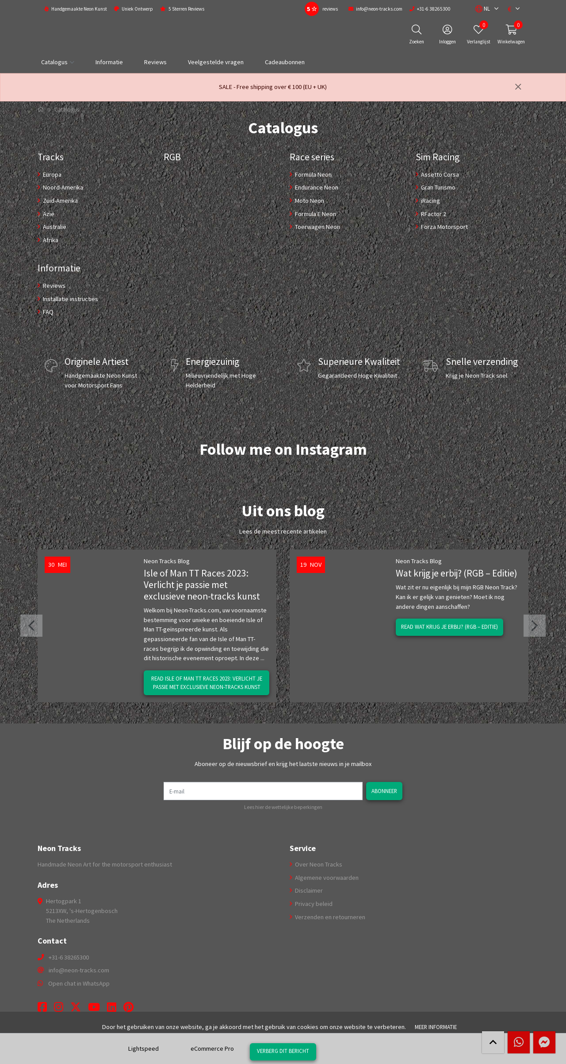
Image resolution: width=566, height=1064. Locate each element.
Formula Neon (313, 174)
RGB (172, 157)
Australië (54, 227)
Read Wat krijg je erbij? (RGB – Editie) (449, 626)
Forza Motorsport (444, 227)
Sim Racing (437, 157)
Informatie (109, 62)
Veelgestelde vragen (216, 62)
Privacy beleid (313, 904)
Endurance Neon (316, 187)
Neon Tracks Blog (167, 561)
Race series (312, 157)
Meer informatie (436, 1026)
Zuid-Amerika (60, 201)
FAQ (48, 312)
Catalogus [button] (54, 62)
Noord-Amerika (62, 187)
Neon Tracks (59, 848)
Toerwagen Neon (317, 227)
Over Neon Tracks (318, 864)
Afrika (50, 240)
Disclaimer (308, 890)
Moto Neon (309, 201)
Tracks (51, 157)
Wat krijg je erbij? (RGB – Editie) (456, 573)
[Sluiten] (518, 87)
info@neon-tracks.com (79, 970)
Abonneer (384, 790)
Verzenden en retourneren (329, 917)
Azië (48, 214)
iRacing (430, 201)
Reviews (155, 62)
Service (303, 848)
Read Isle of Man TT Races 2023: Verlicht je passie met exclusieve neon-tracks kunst (206, 682)
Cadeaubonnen (285, 62)
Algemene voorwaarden (326, 878)
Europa (51, 174)
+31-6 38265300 (69, 957)
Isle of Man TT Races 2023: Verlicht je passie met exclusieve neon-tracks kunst (202, 584)
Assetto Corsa (439, 174)
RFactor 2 (433, 214)
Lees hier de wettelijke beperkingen (283, 807)
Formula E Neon (315, 214)
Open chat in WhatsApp (79, 983)
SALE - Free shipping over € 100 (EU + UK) (273, 87)
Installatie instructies (70, 299)
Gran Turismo (437, 187)
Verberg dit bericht (283, 1050)
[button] (483, 9)
